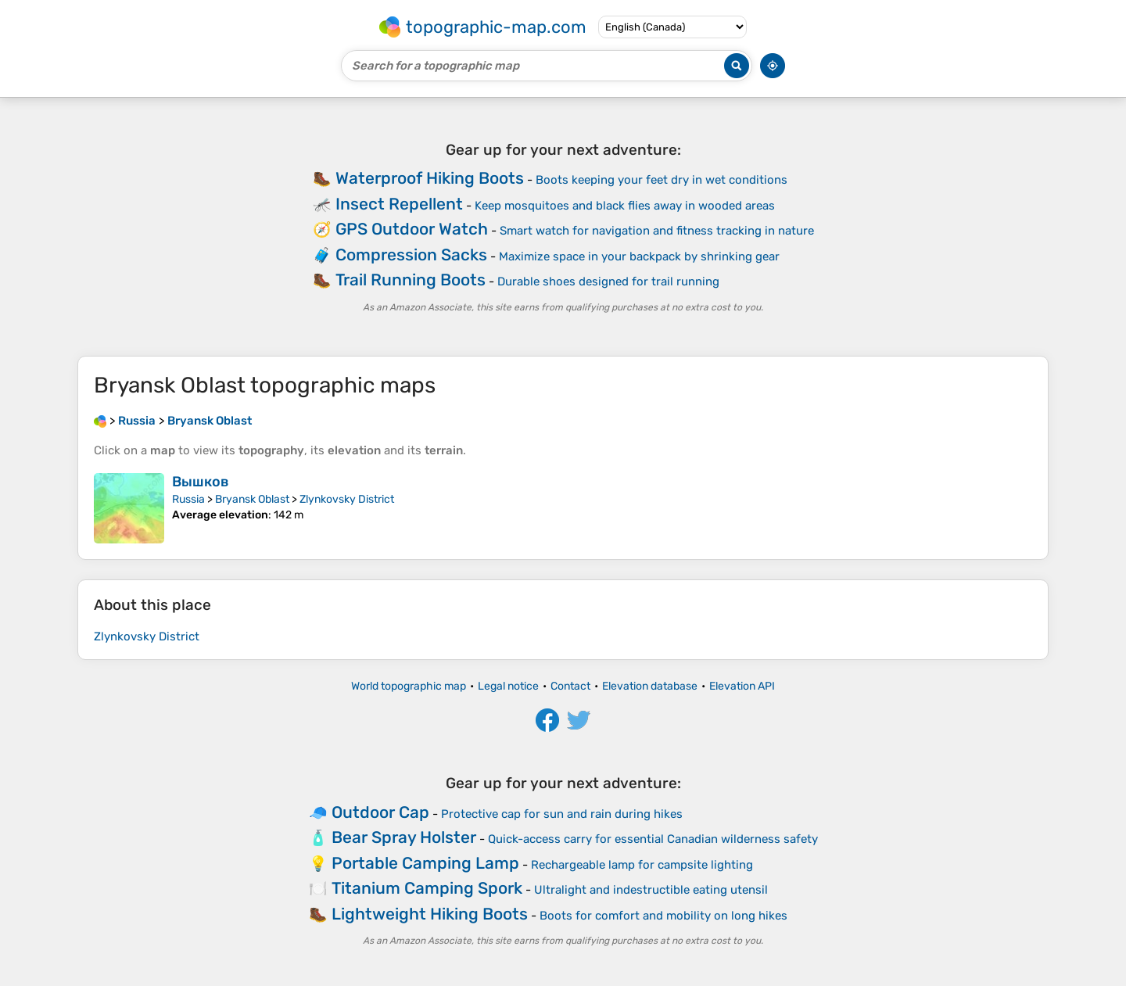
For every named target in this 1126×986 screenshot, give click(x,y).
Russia (188, 499)
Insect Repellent (399, 203)
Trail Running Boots (410, 279)
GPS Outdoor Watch (411, 228)
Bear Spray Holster (404, 837)
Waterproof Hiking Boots (429, 178)
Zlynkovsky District (346, 499)
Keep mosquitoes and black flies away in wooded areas (625, 206)
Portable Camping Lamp (425, 863)
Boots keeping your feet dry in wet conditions (661, 180)
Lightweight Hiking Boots (430, 913)
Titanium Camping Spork (427, 888)
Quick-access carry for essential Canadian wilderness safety (653, 839)
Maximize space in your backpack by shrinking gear (639, 256)
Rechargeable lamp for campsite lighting (642, 865)
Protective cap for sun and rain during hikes (562, 814)
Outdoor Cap (380, 812)
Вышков (200, 481)
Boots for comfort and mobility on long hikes (663, 916)
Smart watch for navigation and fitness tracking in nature (657, 231)
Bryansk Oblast (252, 499)
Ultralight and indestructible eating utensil (651, 890)
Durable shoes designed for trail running (608, 281)
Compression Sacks (411, 254)
